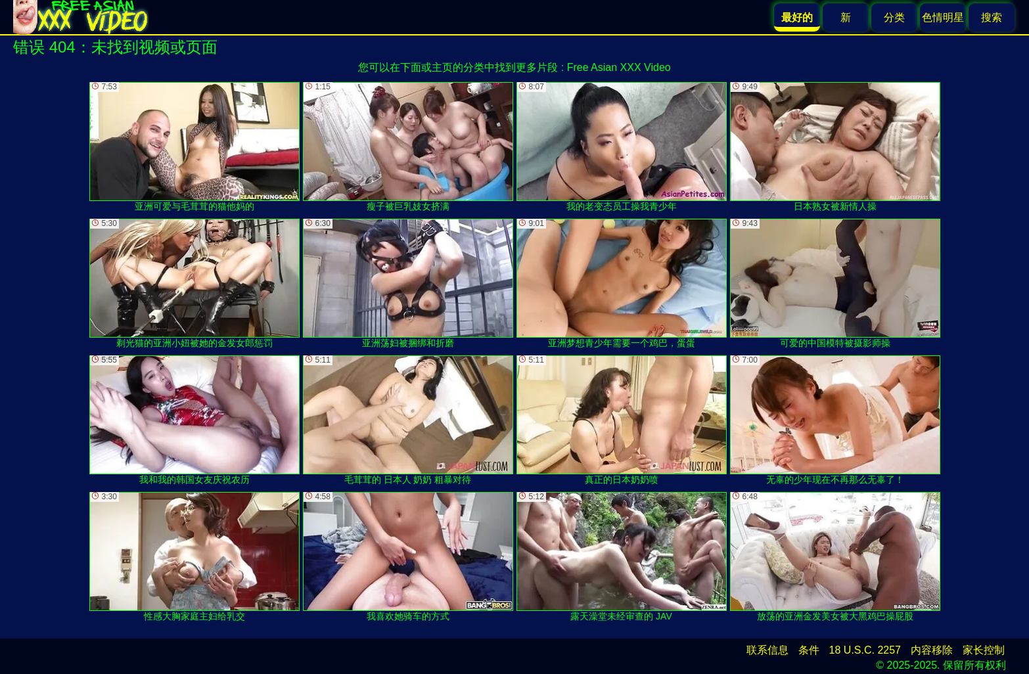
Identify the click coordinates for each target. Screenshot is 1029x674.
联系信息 (767, 650)
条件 (808, 650)
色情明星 (943, 17)
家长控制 (984, 650)
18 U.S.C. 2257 (865, 650)
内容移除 (932, 650)
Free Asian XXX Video (619, 67)
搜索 (991, 17)
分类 (894, 17)
